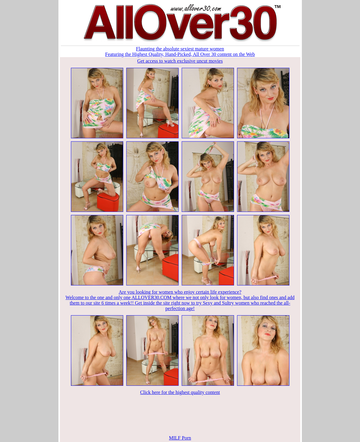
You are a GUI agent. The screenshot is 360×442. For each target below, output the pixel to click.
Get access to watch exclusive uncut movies (180, 61)
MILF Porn (180, 437)
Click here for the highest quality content (180, 392)
